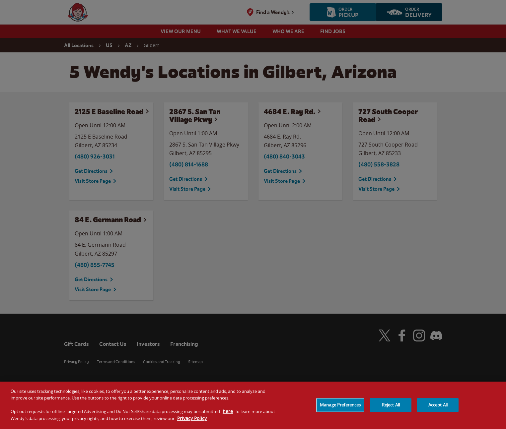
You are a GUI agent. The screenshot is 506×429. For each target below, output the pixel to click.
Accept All (438, 407)
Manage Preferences (340, 407)
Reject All (391, 407)
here (228, 413)
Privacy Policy (192, 421)
